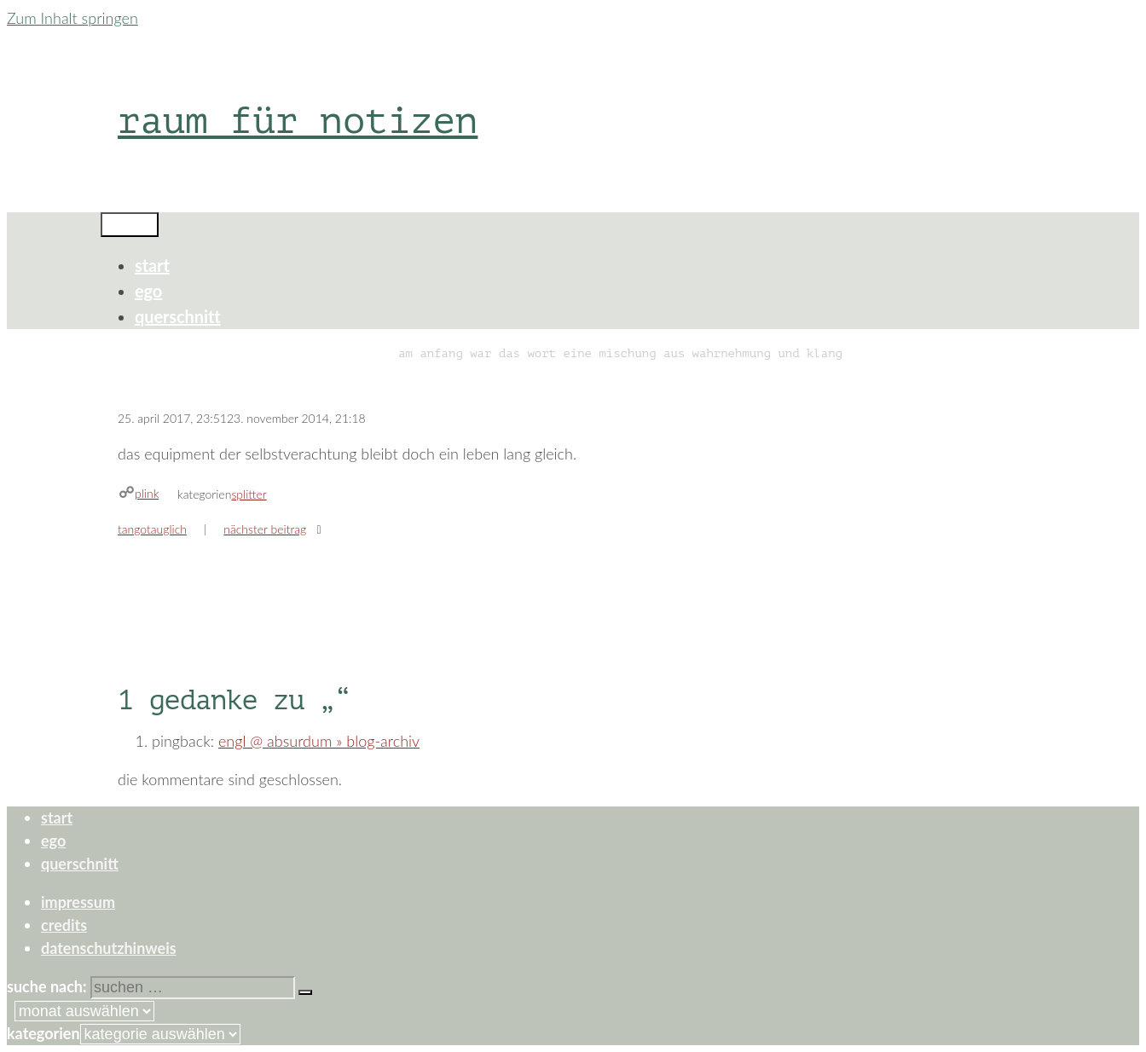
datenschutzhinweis (109, 948)
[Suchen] (305, 992)
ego (148, 290)
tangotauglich (152, 529)
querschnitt (178, 316)
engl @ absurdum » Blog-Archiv (319, 740)
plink (147, 493)
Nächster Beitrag (264, 529)
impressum (78, 902)
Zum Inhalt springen (72, 18)
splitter (248, 494)
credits (64, 925)
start (152, 265)
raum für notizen (298, 121)
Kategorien (43, 1033)
